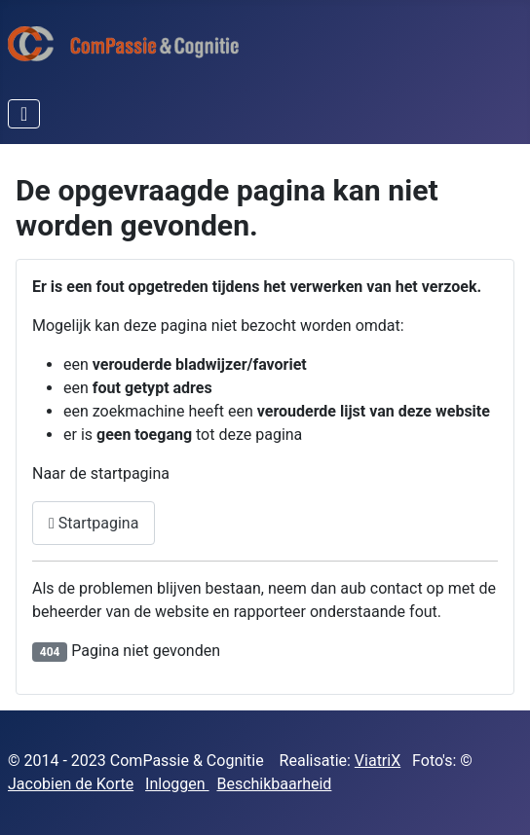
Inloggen (176, 784)
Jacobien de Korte (70, 784)
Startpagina (93, 523)
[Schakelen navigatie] (24, 113)
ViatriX (377, 760)
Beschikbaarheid (273, 784)
